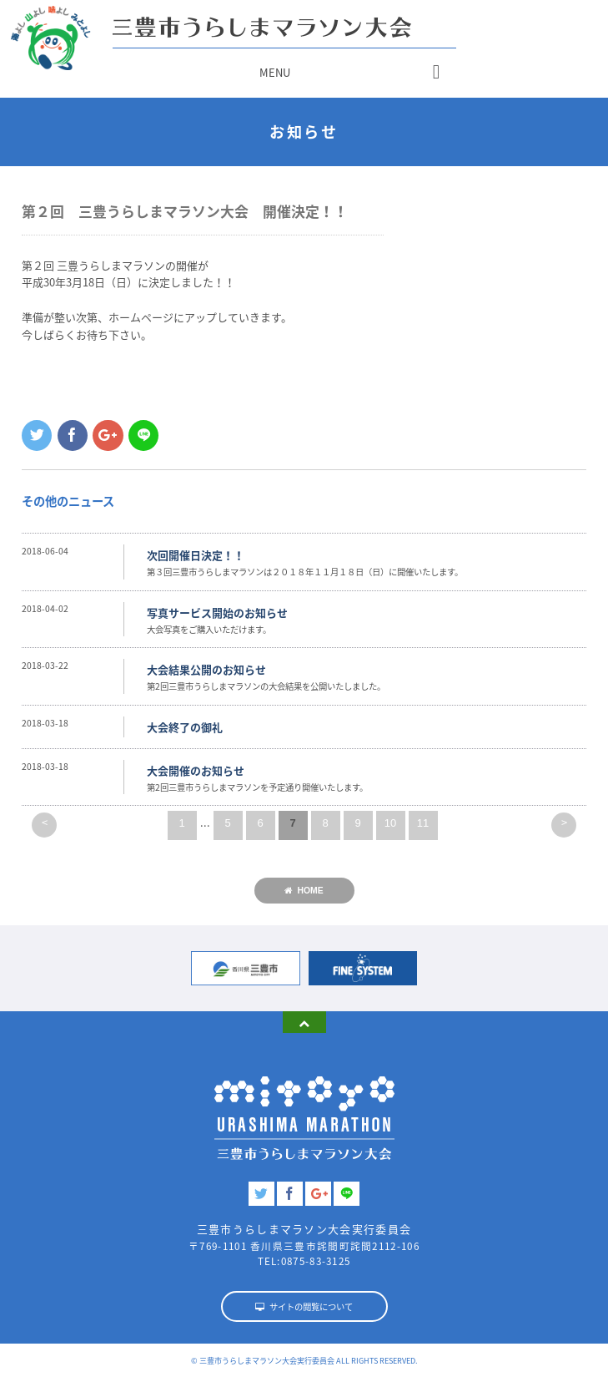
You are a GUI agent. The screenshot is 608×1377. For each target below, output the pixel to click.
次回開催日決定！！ (195, 555)
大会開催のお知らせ (195, 770)
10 (390, 823)
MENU (274, 72)
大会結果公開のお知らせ (206, 669)
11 (423, 823)
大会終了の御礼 (185, 727)
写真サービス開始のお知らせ (217, 612)
